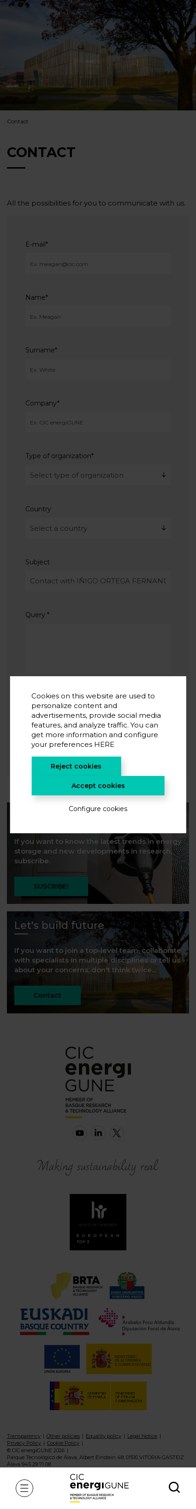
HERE (104, 744)
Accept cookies (98, 786)
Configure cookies (98, 809)
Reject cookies (76, 766)
